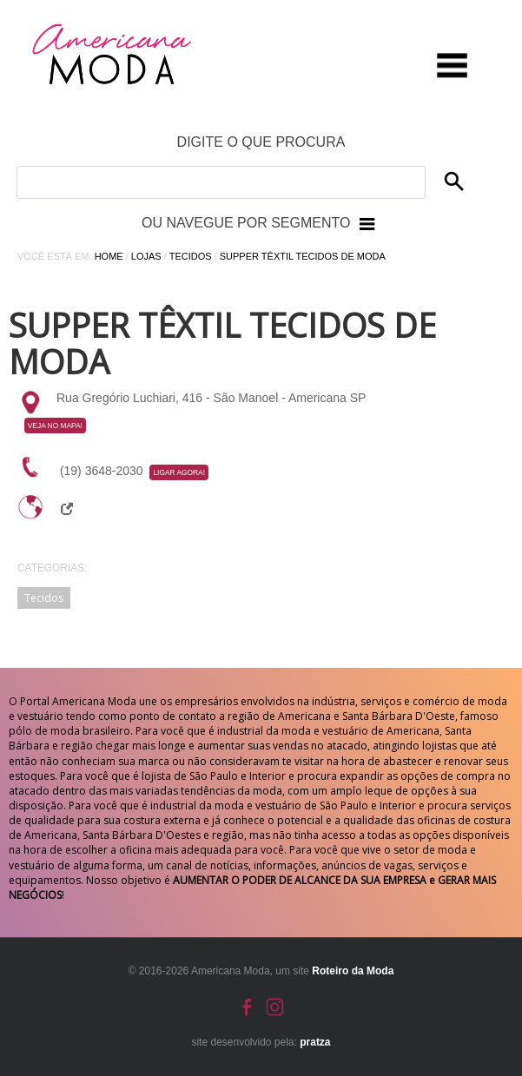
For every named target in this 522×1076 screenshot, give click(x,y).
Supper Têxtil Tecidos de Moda (303, 256)
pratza (315, 1042)
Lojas (146, 256)
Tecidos (190, 256)
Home (109, 256)
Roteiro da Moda (352, 971)
